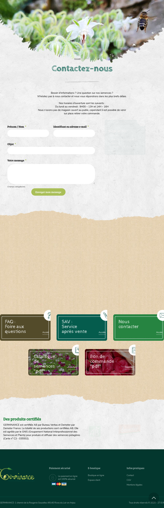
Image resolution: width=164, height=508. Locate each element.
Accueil (77, 58)
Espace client (94, 480)
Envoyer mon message (48, 192)
